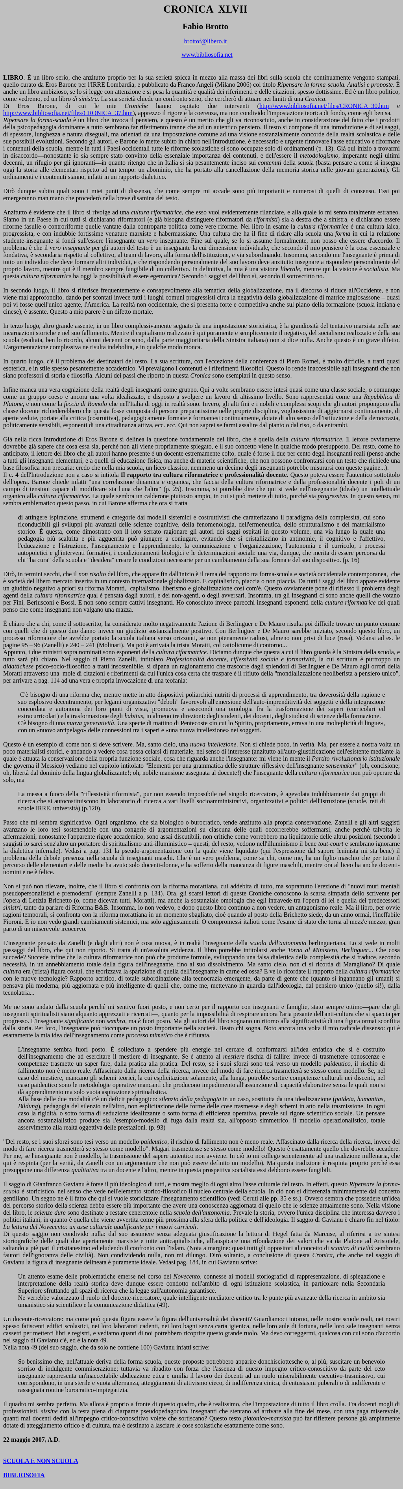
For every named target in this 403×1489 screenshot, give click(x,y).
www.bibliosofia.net (207, 54)
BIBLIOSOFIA (24, 1475)
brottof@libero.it (205, 41)
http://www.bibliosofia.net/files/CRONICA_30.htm (324, 105)
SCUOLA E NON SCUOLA (40, 1460)
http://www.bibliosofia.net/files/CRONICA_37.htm (68, 113)
